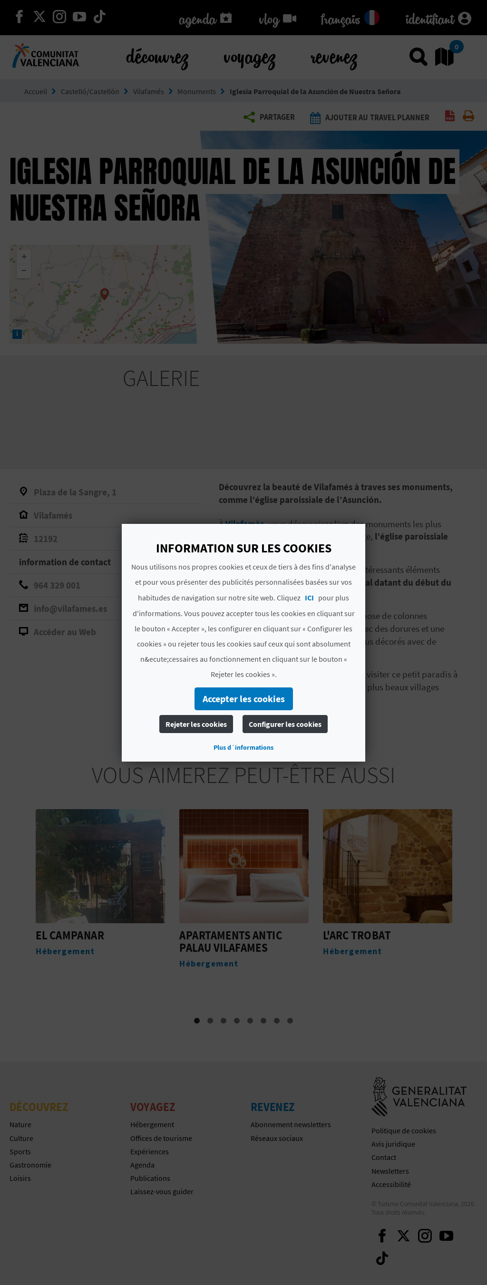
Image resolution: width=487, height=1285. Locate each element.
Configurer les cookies (285, 724)
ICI (309, 597)
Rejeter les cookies (196, 724)
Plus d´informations (243, 747)
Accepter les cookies (244, 699)
